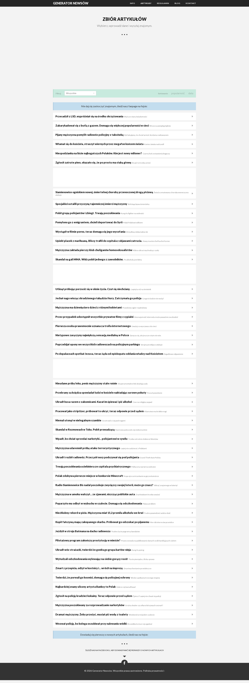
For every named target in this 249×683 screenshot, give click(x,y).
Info (132, 3)
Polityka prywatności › (154, 673)
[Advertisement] (124, 63)
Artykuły (146, 3)
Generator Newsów (70, 3)
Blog (177, 3)
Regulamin (163, 3)
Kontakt (191, 3)
